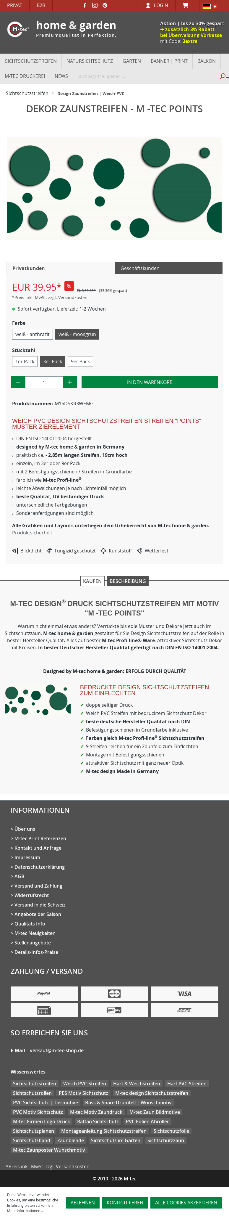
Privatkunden (28, 268)
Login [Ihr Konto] (161, 5)
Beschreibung (128, 581)
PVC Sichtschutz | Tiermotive (45, 1102)
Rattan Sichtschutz (98, 1121)
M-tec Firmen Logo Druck (41, 1121)
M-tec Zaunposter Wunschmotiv (49, 1150)
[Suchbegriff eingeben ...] (144, 76)
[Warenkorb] (187, 5)
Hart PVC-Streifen (187, 1083)
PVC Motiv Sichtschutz (38, 1112)
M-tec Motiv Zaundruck (96, 1112)
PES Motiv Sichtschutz (83, 1093)
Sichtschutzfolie (171, 1131)
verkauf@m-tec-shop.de (57, 1050)
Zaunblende (70, 1140)
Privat (14, 5)
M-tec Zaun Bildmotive (154, 1112)
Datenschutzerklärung (39, 867)
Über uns (24, 829)
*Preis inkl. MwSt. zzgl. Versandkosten (49, 297)
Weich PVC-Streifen (84, 1083)
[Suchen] (222, 76)
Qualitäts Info (29, 923)
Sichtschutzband (31, 1140)
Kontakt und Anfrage (37, 848)
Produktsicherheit (32, 532)
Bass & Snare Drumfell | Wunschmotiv (128, 1102)
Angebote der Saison (37, 914)
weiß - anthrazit (32, 334)
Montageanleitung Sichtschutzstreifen (104, 1131)
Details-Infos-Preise (36, 952)
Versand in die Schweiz (40, 905)
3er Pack (52, 361)
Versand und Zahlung (38, 886)
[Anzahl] (44, 382)
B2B (41, 5)
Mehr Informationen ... (25, 1210)
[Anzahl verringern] (18, 382)
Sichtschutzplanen (33, 1131)
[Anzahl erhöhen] (70, 382)
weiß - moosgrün (77, 334)
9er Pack (80, 361)
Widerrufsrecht (31, 895)
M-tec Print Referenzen (40, 838)
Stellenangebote (32, 942)
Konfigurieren (125, 1202)
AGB (19, 876)
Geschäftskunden (140, 268)
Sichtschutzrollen (32, 1093)
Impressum (27, 857)
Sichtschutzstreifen (34, 1083)
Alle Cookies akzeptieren (186, 1202)
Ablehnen (83, 1202)
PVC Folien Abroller (147, 1121)
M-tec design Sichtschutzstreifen (151, 1093)
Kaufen (92, 581)
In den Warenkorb (150, 382)
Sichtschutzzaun (165, 1140)
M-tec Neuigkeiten (35, 933)
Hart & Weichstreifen (136, 1083)
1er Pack (24, 361)
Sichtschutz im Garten (115, 1140)
